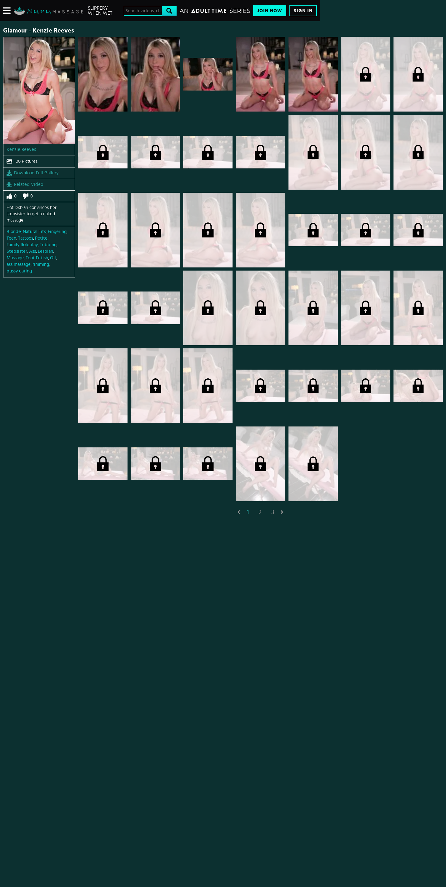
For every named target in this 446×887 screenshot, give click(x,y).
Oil (53, 258)
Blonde (14, 231)
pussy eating (19, 271)
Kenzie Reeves (21, 149)
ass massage (19, 264)
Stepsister (17, 251)
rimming (41, 264)
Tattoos (25, 238)
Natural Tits (34, 231)
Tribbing (48, 244)
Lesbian (45, 251)
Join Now (269, 10)
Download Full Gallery (32, 173)
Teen (11, 238)
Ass (32, 251)
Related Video (25, 184)
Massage (15, 258)
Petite (41, 238)
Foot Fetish (37, 258)
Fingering (57, 231)
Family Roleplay (22, 244)
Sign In (303, 10)
